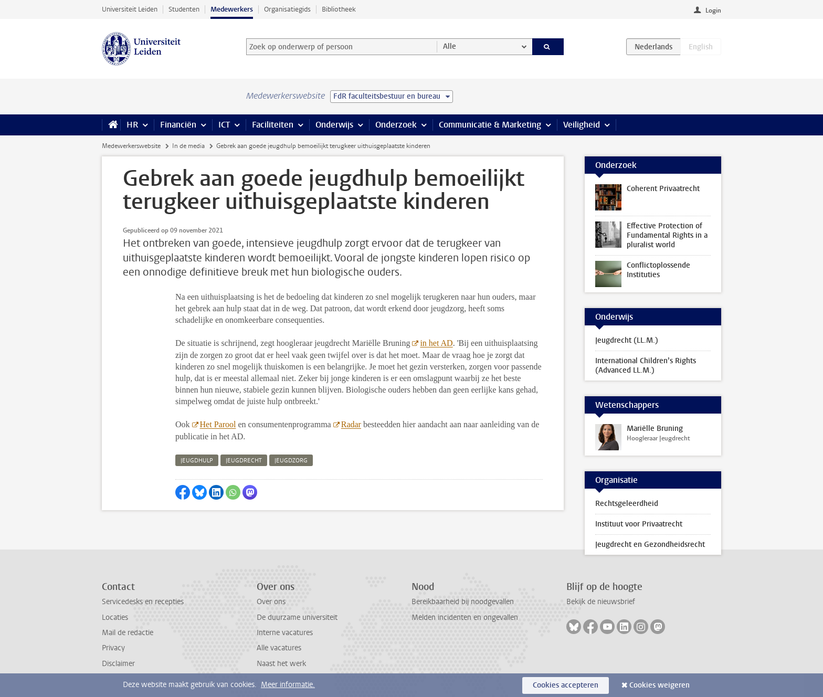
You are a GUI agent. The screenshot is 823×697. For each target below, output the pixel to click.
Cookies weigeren (659, 685)
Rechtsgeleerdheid (626, 504)
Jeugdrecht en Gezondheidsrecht (650, 545)
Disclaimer (118, 664)
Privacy (113, 648)
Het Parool (218, 424)
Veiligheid (581, 124)
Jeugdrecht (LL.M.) (626, 340)
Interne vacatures (285, 633)
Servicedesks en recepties (143, 602)
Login (713, 10)
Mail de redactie (127, 633)
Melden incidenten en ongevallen (465, 617)
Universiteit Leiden (129, 9)
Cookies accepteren (565, 685)
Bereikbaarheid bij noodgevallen (463, 602)
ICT (224, 124)
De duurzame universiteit (297, 617)
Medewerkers (231, 9)
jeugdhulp (197, 460)
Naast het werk (281, 664)
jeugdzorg (291, 460)
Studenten (183, 9)
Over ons (271, 602)
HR (132, 124)
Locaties (115, 617)
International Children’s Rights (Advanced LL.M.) (645, 365)
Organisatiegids (287, 9)
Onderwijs (334, 124)
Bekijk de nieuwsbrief (600, 602)
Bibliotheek (339, 9)
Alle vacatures (279, 648)
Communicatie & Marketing (490, 124)
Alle (449, 46)
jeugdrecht (244, 460)
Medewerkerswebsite (131, 146)
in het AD (436, 343)
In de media (188, 146)
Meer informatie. (288, 685)
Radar (351, 424)
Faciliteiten (272, 124)
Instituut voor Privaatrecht (638, 524)
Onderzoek (396, 124)
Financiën (178, 124)
